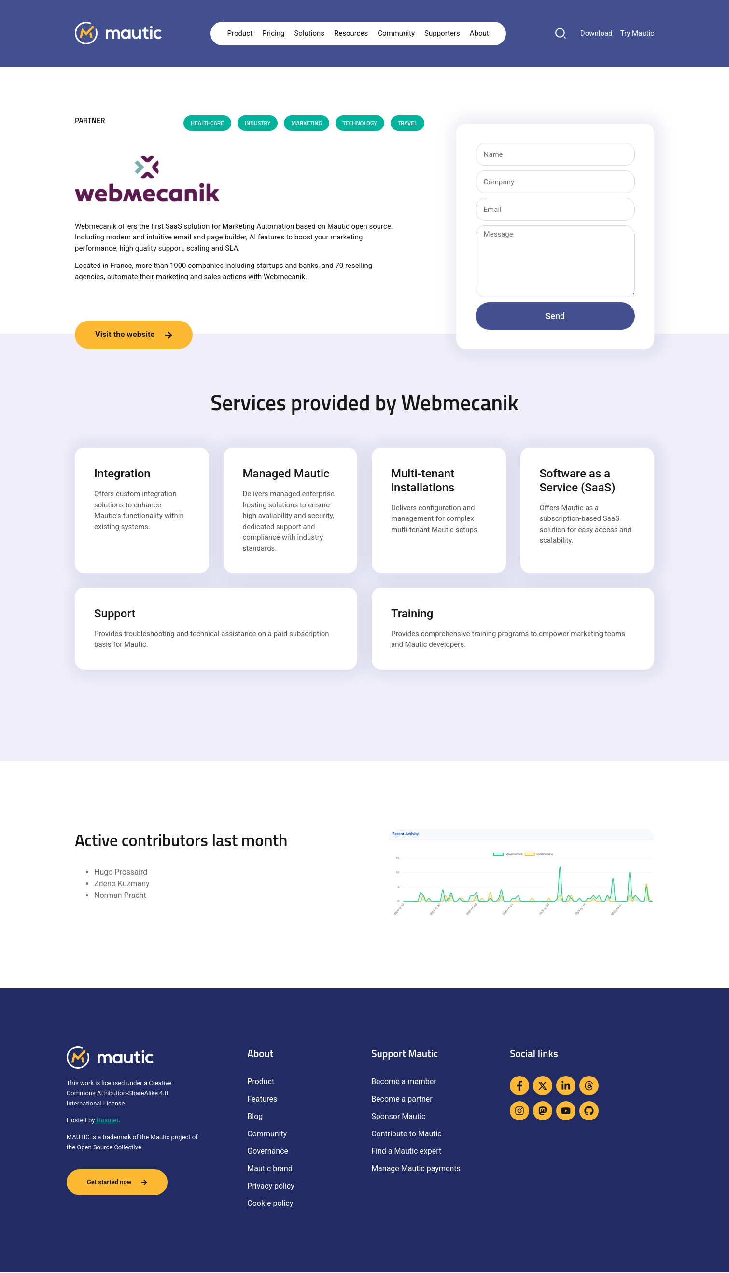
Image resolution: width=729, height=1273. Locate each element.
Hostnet (108, 1121)
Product (239, 33)
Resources (351, 33)
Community (396, 33)
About (479, 33)
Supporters (442, 33)
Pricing (273, 33)
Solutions (309, 33)
